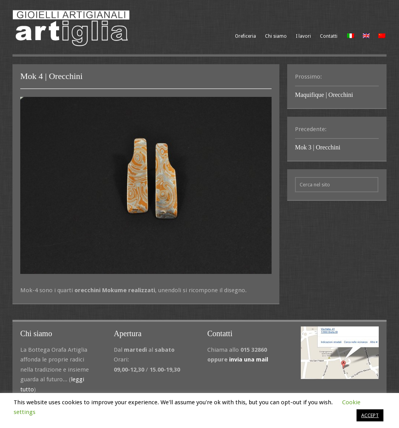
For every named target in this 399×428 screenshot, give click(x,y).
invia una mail (248, 359)
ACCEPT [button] (370, 415)
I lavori (303, 36)
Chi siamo (276, 36)
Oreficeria (245, 36)
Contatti (328, 36)
